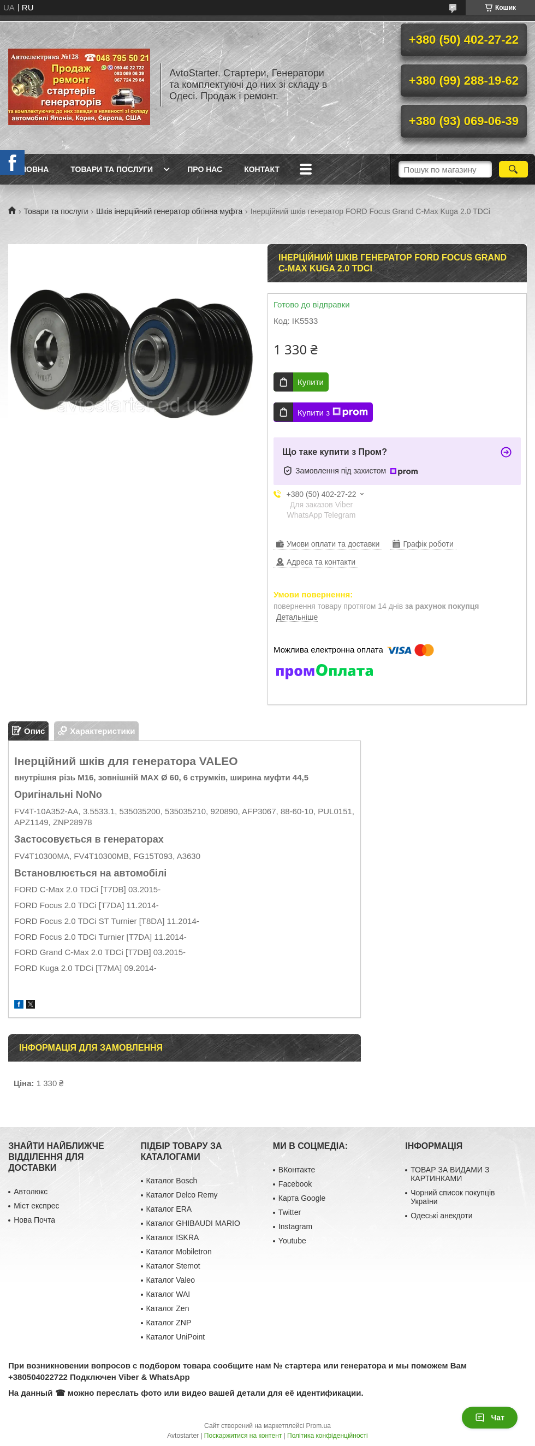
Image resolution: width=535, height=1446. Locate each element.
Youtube (292, 1240)
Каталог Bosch (172, 1180)
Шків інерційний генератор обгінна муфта (169, 211)
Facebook (295, 1184)
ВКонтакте (296, 1169)
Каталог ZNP (169, 1322)
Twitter (289, 1212)
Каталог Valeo (170, 1280)
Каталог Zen (167, 1308)
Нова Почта (34, 1220)
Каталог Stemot (173, 1265)
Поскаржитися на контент (243, 1435)
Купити (311, 382)
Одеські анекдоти (441, 1215)
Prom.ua (318, 1426)
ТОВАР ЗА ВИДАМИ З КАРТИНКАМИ (450, 1174)
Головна (30, 169)
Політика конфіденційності (327, 1435)
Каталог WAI (168, 1294)
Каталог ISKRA (172, 1237)
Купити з (333, 412)
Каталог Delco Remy (182, 1194)
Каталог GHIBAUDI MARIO (193, 1223)
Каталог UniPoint (175, 1336)
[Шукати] (513, 169)
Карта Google (302, 1198)
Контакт (262, 169)
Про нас (204, 169)
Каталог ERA (169, 1209)
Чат (489, 1418)
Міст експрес (36, 1205)
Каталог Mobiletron (179, 1251)
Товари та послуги (111, 169)
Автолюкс (30, 1191)
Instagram (295, 1226)
